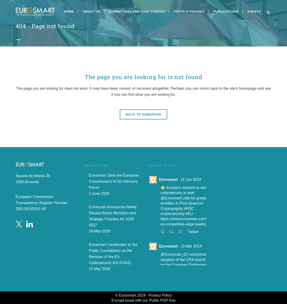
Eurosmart (168, 180)
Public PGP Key (162, 300)
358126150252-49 (31, 209)
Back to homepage (143, 114)
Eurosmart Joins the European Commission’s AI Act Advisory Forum (114, 181)
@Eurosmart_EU (174, 254)
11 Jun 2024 (190, 180)
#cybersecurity (172, 214)
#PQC (189, 209)
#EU (189, 214)
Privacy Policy (160, 295)
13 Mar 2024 (190, 246)
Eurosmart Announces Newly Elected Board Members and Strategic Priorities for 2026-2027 (113, 216)
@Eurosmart (170, 198)
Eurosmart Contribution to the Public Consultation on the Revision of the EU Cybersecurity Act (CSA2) (113, 254)
